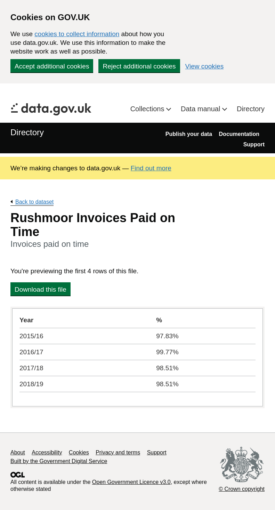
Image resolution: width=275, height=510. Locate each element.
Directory (251, 109)
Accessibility (47, 452)
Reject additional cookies (139, 66)
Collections (148, 109)
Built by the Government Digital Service (58, 461)
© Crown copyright (242, 489)
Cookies (79, 452)
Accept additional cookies (52, 66)
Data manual (201, 109)
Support (254, 144)
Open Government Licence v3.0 (131, 482)
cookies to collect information (76, 34)
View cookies (204, 66)
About (17, 452)
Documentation (239, 134)
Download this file (40, 289)
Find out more (151, 168)
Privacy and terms (118, 452)
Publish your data (188, 134)
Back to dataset (34, 202)
